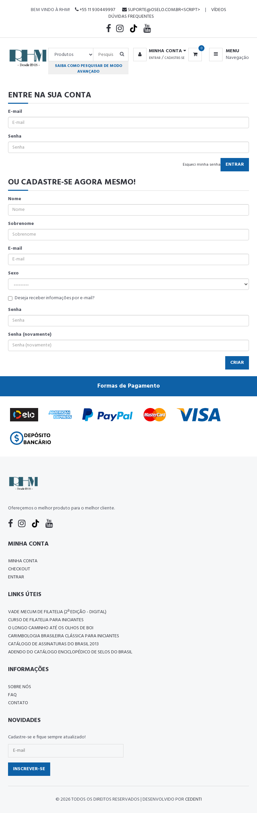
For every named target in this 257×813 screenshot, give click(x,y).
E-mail (15, 111)
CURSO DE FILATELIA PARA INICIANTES (46, 620)
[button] (158, 51)
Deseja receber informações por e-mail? (51, 298)
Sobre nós (19, 687)
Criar (237, 363)
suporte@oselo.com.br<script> (161, 10)
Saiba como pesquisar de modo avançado (88, 69)
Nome (14, 199)
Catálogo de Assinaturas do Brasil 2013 (53, 644)
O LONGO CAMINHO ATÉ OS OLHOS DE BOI (50, 628)
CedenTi (193, 799)
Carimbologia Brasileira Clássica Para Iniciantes (63, 636)
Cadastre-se (174, 58)
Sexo (13, 273)
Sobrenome (21, 224)
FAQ (12, 695)
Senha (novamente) (30, 334)
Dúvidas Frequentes (131, 16)
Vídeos (218, 10)
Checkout (19, 569)
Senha (14, 136)
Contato (18, 703)
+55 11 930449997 (95, 10)
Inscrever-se (29, 769)
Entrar (155, 58)
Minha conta (22, 561)
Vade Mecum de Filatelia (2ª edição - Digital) (57, 612)
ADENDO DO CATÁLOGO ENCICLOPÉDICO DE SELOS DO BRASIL (70, 652)
